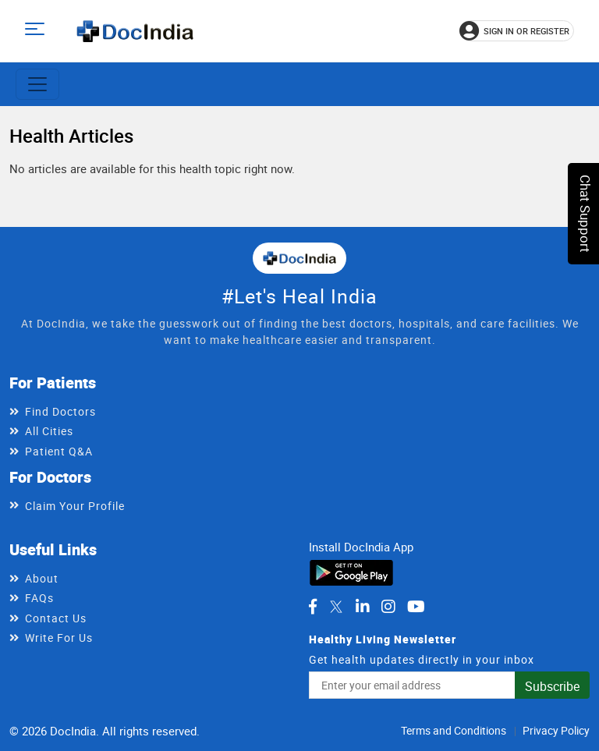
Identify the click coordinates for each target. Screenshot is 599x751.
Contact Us (56, 618)
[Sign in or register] (516, 30)
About (41, 578)
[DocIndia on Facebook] (313, 607)
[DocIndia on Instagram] (388, 607)
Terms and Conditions (453, 730)
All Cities (49, 430)
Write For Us (59, 637)
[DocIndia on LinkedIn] (363, 607)
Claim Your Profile (75, 505)
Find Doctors (60, 411)
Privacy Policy (556, 730)
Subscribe (552, 686)
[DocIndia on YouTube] (416, 607)
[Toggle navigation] (37, 84)
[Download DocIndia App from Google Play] (351, 571)
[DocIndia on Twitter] (336, 607)
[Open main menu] (37, 31)
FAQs (39, 597)
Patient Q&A (59, 451)
